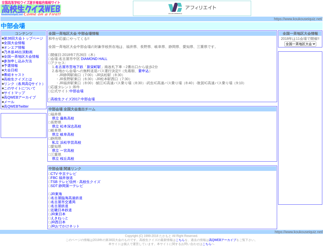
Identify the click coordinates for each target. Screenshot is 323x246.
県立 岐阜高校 (63, 134)
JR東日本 (58, 214)
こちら (180, 240)
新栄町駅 (94, 67)
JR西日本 (58, 222)
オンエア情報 (14, 47)
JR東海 (56, 194)
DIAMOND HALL (94, 59)
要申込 (143, 71)
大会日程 (11, 70)
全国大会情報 (14, 43)
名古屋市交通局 (63, 202)
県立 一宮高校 (63, 150)
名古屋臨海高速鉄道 (67, 198)
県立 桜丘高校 (63, 159)
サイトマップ (14, 93)
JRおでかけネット (65, 226)
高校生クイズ (89, 182)
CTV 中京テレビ (63, 174)
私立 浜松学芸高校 (66, 142)
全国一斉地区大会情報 (21, 56)
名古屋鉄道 (59, 206)
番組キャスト (14, 75)
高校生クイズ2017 (65, 99)
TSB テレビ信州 (63, 182)
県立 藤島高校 (63, 118)
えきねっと (59, 218)
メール (9, 102)
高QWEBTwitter (16, 106)
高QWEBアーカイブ (20, 97)
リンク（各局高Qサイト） (24, 84)
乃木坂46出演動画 (18, 52)
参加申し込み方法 (18, 61)
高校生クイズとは (18, 79)
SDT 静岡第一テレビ (67, 186)
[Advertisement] (24, 125)
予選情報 (11, 66)
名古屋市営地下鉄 (69, 67)
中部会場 (76, 91)
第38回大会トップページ (23, 38)
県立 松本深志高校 (66, 126)
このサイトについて (20, 88)
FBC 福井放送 (62, 178)
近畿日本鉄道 (61, 210)
